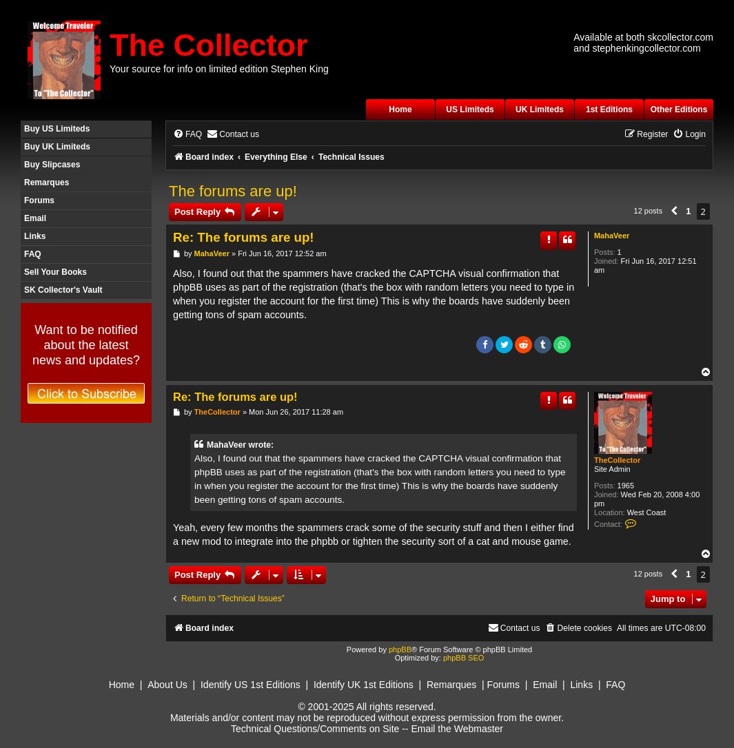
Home (400, 109)
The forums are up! (233, 191)
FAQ (32, 254)
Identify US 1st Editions (250, 684)
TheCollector (617, 460)
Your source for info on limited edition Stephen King (219, 68)
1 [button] (688, 211)
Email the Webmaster (457, 728)
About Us (167, 684)
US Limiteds (469, 109)
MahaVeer (611, 235)
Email (35, 218)
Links (34, 236)
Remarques (46, 182)
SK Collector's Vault (63, 290)
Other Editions (679, 109)
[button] (674, 211)
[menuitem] (187, 134)
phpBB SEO (463, 658)
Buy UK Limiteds (57, 147)
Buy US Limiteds (57, 129)
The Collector (209, 45)
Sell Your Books (55, 272)
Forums (39, 200)
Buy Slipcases (52, 164)
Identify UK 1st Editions (364, 684)
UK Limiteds (540, 109)
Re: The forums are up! (243, 237)
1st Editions (609, 109)
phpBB (400, 649)
